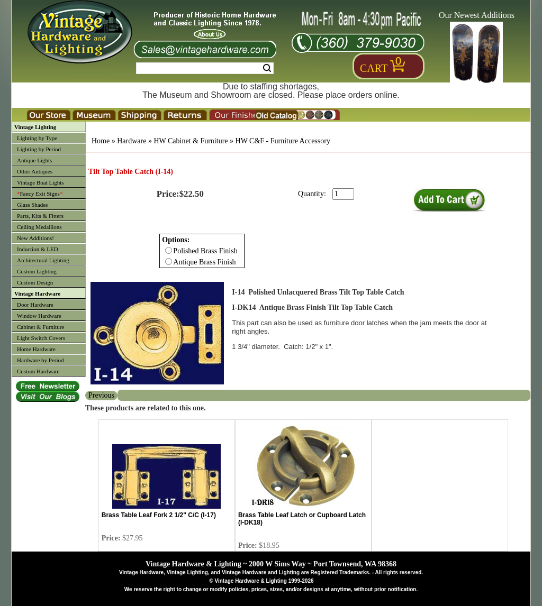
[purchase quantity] (343, 194)
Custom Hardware (38, 371)
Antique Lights (34, 160)
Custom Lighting (37, 271)
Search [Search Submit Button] (267, 68)
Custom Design (35, 282)
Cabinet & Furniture (40, 327)
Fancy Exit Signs (39, 193)
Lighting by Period (39, 149)
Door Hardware (35, 304)
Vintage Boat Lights (40, 182)
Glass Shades (32, 204)
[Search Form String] (205, 68)
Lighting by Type (37, 138)
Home (101, 141)
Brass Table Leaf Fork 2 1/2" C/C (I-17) (159, 515)
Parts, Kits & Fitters (40, 216)
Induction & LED (37, 249)
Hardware (131, 141)
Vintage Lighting (35, 127)
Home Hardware (36, 349)
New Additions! (35, 238)
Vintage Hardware (37, 293)
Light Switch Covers (41, 338)
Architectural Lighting (43, 260)
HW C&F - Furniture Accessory (283, 141)
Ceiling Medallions (39, 227)
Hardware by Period (40, 360)
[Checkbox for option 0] (168, 250)
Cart (373, 68)
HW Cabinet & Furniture (190, 141)
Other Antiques (34, 171)
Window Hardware (39, 316)
